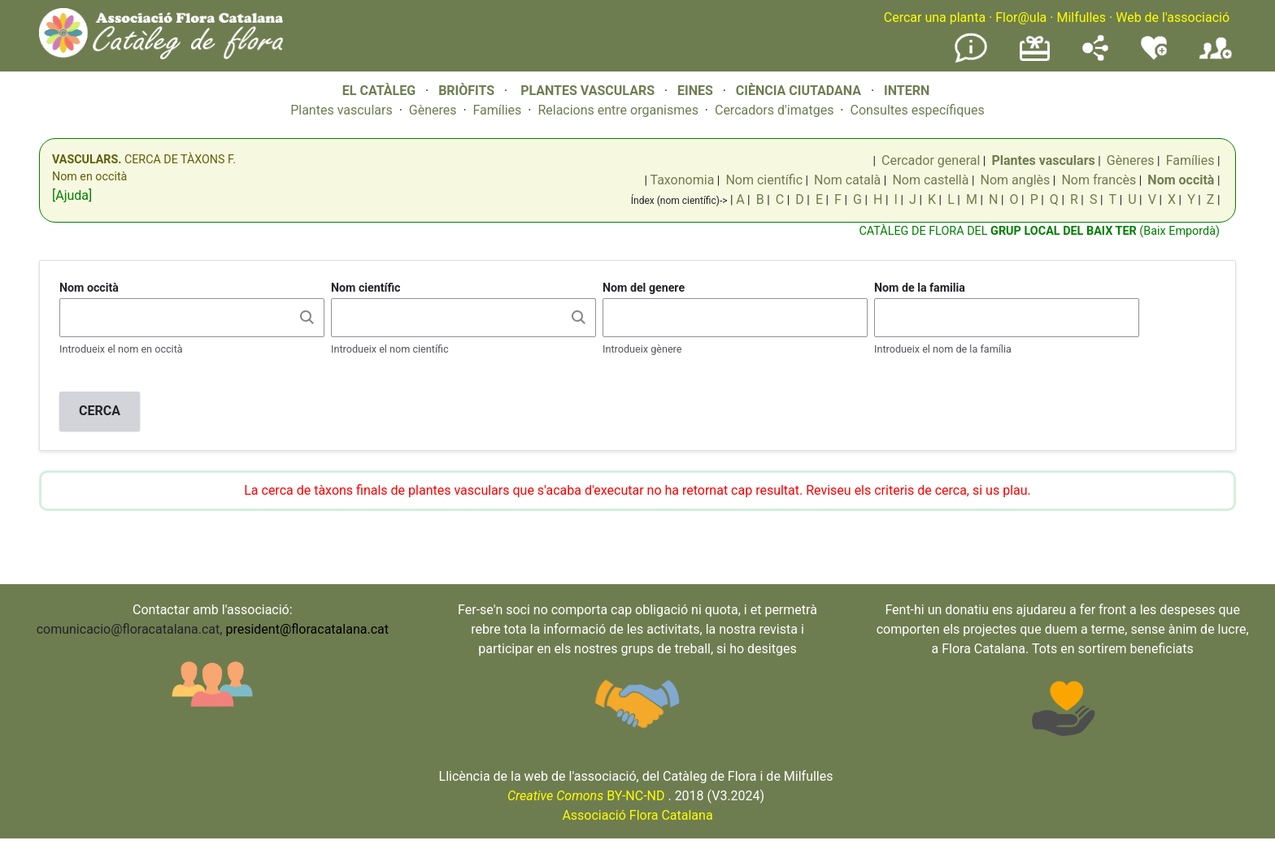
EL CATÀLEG (379, 90)
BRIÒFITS (468, 90)
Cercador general (930, 160)
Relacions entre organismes (617, 110)
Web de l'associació (1172, 17)
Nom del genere (644, 287)
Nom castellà (930, 180)
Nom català (847, 180)
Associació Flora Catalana (637, 815)
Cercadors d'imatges (774, 110)
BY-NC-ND (586, 796)
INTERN (906, 90)
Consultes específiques (917, 110)
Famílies (497, 110)
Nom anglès (1016, 180)
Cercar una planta (935, 17)
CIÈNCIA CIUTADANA (798, 90)
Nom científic (764, 180)
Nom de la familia (919, 287)
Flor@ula (1021, 17)
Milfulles (1081, 17)
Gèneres (433, 110)
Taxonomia (682, 180)
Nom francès (1098, 180)
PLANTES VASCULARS (587, 90)
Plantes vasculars (341, 110)
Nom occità (89, 287)
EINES (695, 90)
